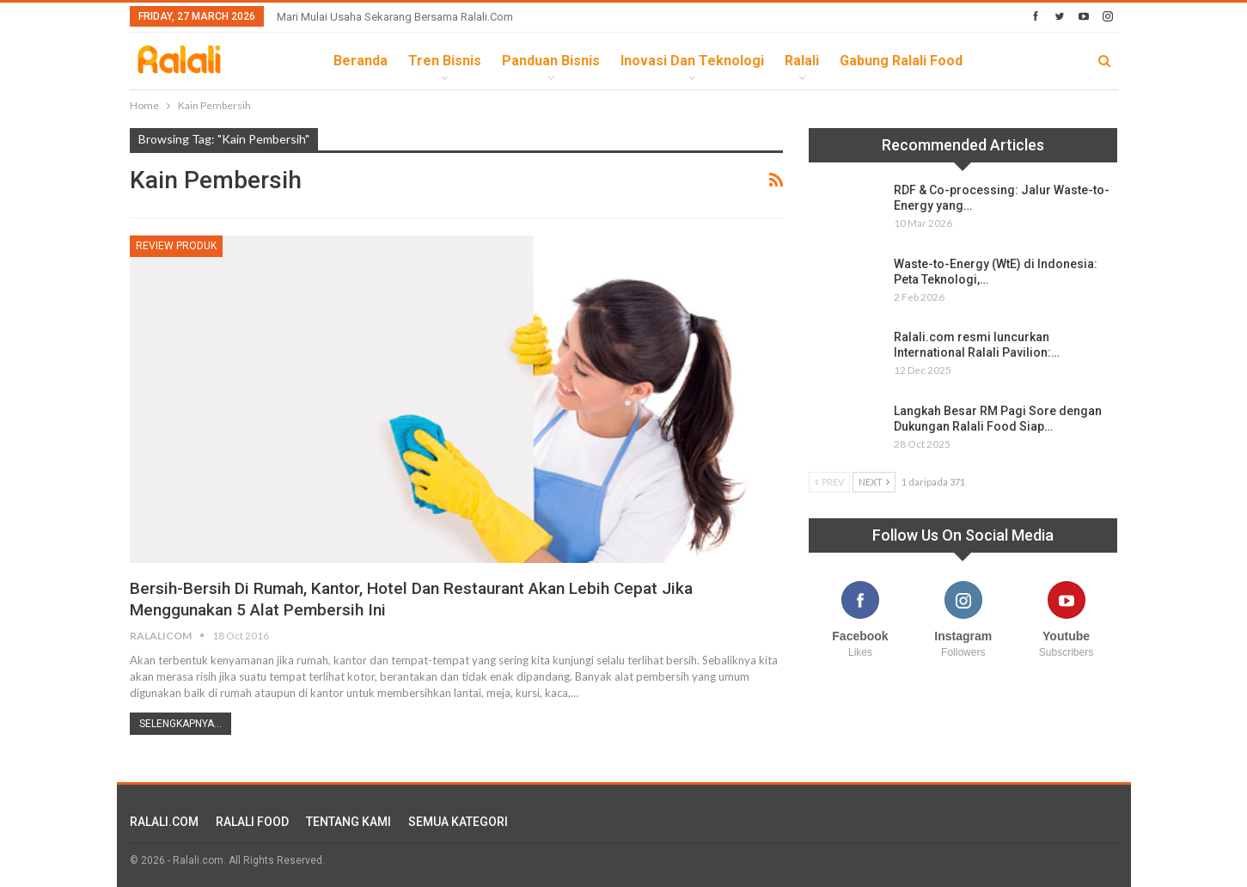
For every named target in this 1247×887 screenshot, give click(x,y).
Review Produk (176, 246)
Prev (829, 481)
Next (874, 481)
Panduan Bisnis (551, 60)
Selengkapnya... (180, 724)
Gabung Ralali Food (901, 60)
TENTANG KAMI (348, 822)
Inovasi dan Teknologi (692, 60)
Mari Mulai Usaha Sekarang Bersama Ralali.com (395, 16)
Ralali (802, 60)
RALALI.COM (164, 822)
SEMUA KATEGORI (458, 822)
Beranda (360, 60)
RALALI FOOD (252, 822)
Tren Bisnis (444, 60)
